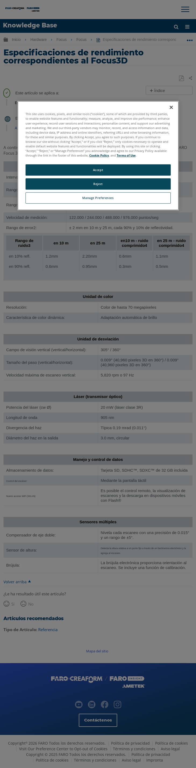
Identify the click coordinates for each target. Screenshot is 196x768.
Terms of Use (126, 155)
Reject (97, 184)
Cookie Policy (99, 155)
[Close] (171, 107)
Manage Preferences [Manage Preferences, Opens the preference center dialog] (97, 198)
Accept (98, 170)
